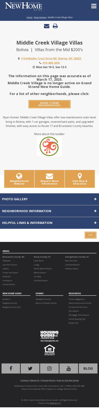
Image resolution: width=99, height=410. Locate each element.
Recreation (74, 311)
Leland (6, 268)
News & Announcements (80, 303)
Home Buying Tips (77, 319)
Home (29, 17)
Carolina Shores (10, 264)
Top (90, 235)
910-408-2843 (51, 63)
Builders (6, 299)
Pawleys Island (71, 268)
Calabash (6, 260)
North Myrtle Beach (43, 268)
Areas (6, 250)
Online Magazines (77, 299)
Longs (36, 264)
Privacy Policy (48, 380)
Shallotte (7, 276)
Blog (88, 368)
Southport (7, 280)
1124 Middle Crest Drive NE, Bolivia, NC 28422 (51, 58)
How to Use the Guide (68, 380)
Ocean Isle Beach (10, 272)
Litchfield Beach (72, 264)
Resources (75, 293)
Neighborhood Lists (12, 307)
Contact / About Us (29, 380)
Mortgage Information (79, 315)
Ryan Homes (40, 17)
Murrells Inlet (71, 260)
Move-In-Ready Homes (46, 303)
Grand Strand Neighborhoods (49, 104)
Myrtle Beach (40, 272)
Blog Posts (73, 323)
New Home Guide (12, 293)
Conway (37, 276)
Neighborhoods (10, 303)
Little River (39, 260)
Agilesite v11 (55, 403)
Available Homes (43, 299)
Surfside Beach (41, 280)
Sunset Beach (9, 284)
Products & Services (78, 307)
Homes (39, 293)
